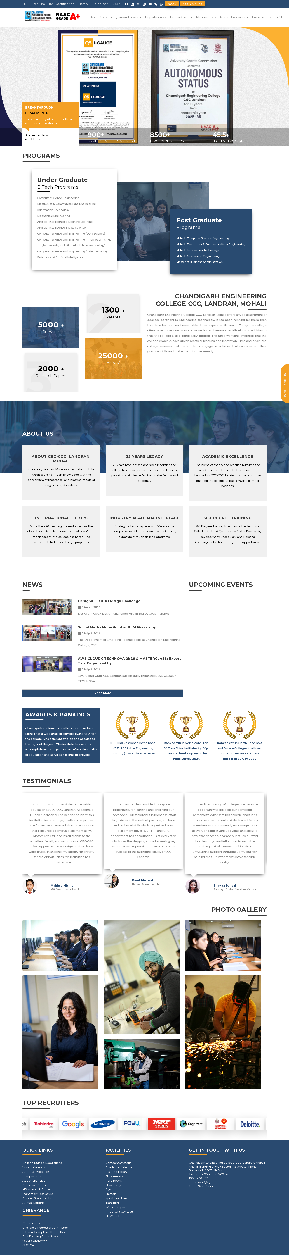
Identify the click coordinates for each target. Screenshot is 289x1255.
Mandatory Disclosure (37, 1194)
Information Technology (53, 210)
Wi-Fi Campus (115, 1207)
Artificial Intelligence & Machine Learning (65, 221)
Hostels (111, 1194)
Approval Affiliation (35, 1171)
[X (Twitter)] (138, 4)
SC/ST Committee (34, 1241)
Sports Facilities (116, 1198)
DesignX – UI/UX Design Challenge (109, 601)
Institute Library (116, 1171)
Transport (112, 1202)
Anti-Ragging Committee (40, 1236)
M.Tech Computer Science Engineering (202, 238)
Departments (154, 17)
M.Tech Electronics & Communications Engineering (210, 244)
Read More (103, 693)
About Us (98, 17)
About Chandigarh (35, 1180)
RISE (279, 17)
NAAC (172, 4)
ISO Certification (61, 4)
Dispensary (113, 1185)
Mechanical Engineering (53, 216)
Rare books (114, 1180)
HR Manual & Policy (36, 1189)
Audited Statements (36, 1198)
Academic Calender (119, 1167)
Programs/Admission (125, 17)
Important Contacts (119, 1211)
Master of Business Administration (199, 262)
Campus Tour (31, 1176)
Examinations (261, 17)
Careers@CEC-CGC (106, 4)
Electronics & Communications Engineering (66, 204)
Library (83, 4)
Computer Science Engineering (58, 198)
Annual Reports (33, 1202)
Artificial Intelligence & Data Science (61, 227)
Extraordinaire (180, 17)
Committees (31, 1223)
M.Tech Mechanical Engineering (198, 256)
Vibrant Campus (33, 1167)
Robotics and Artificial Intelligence (60, 257)
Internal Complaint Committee (44, 1232)
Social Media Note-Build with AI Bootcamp (117, 627)
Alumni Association (233, 17)
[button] (21, 86)
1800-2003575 (199, 1178)
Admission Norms (34, 1185)
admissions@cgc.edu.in (205, 1182)
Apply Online (192, 4)
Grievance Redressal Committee (45, 1227)
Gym (109, 1189)
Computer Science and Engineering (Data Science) (71, 233)
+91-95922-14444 (201, 1186)
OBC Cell (28, 1245)
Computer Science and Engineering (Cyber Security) (72, 251)
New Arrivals (114, 1176)
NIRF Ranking (34, 4)
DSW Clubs (113, 1216)
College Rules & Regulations (42, 1163)
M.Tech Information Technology (197, 250)
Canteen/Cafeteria (118, 1163)
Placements (205, 17)
